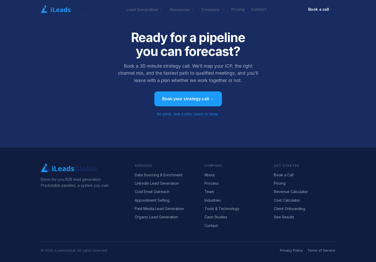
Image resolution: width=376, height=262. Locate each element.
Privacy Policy (291, 250)
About (209, 175)
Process (211, 183)
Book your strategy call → (188, 98)
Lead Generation (144, 9)
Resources (182, 9)
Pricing (238, 9)
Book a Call (283, 175)
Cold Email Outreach (152, 191)
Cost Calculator (287, 200)
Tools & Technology (221, 208)
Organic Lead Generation (156, 217)
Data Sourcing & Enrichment (158, 175)
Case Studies (215, 217)
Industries (212, 200)
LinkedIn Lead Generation (157, 183)
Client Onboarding (289, 208)
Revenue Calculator (291, 191)
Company (213, 9)
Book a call (318, 9)
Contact (258, 9)
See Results (284, 217)
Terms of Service (321, 250)
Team (209, 191)
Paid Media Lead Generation (159, 208)
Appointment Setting (152, 200)
